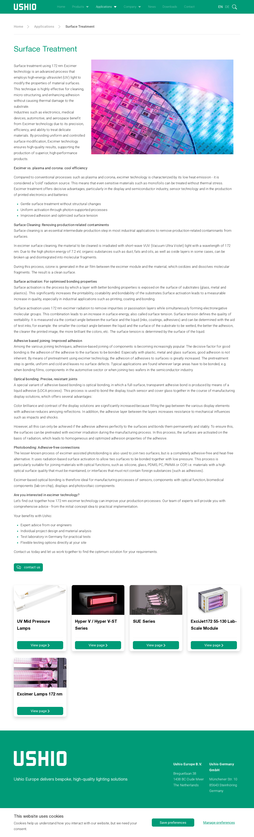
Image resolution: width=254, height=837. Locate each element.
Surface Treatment (79, 26)
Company (130, 7)
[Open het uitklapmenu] (86, 6)
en (220, 7)
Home (61, 7)
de (227, 7)
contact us (28, 567)
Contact (189, 7)
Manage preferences (219, 823)
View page (40, 645)
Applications (104, 7)
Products (78, 7)
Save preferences (173, 823)
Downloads (170, 7)
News (152, 7)
